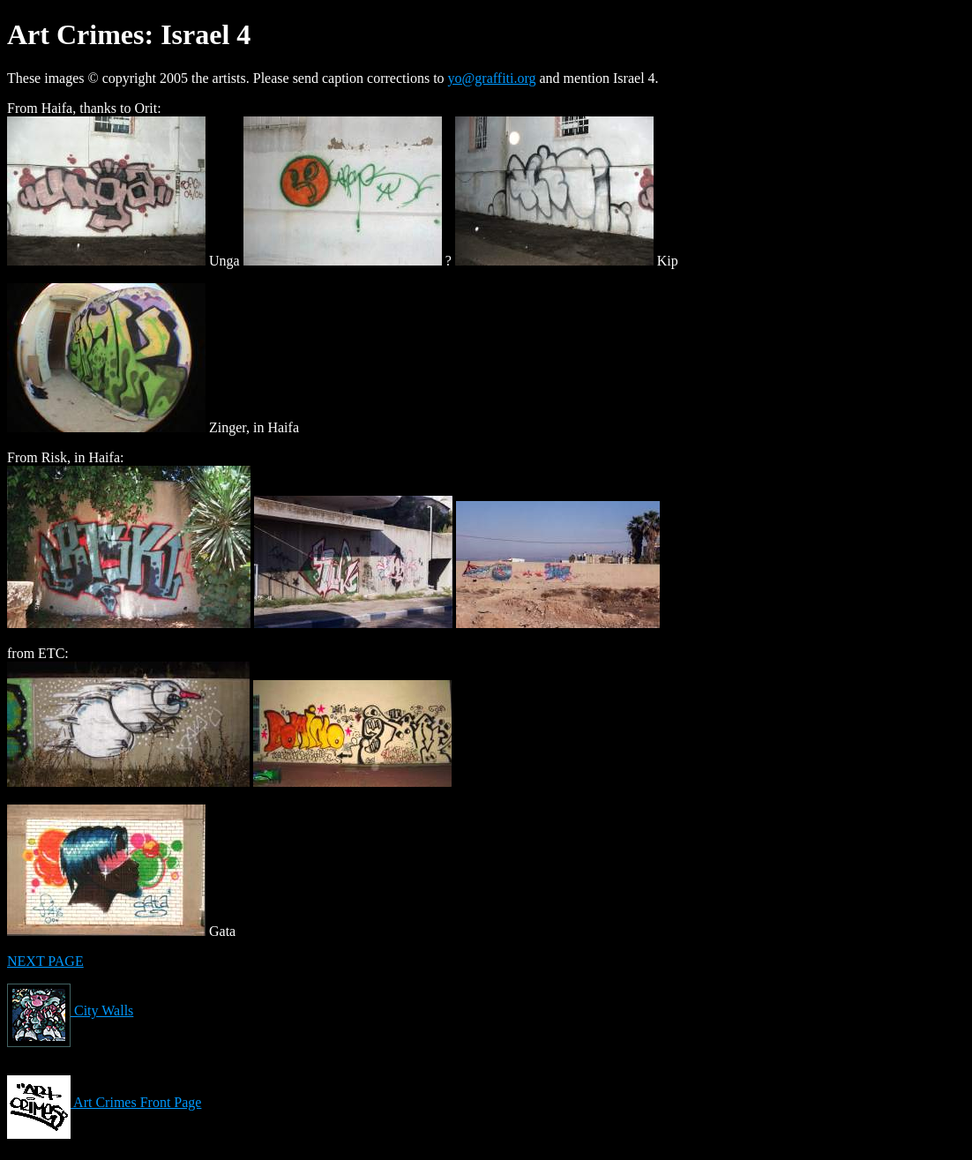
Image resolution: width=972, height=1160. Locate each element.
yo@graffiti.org (492, 78)
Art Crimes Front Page (104, 1102)
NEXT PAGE (45, 961)
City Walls (70, 1010)
